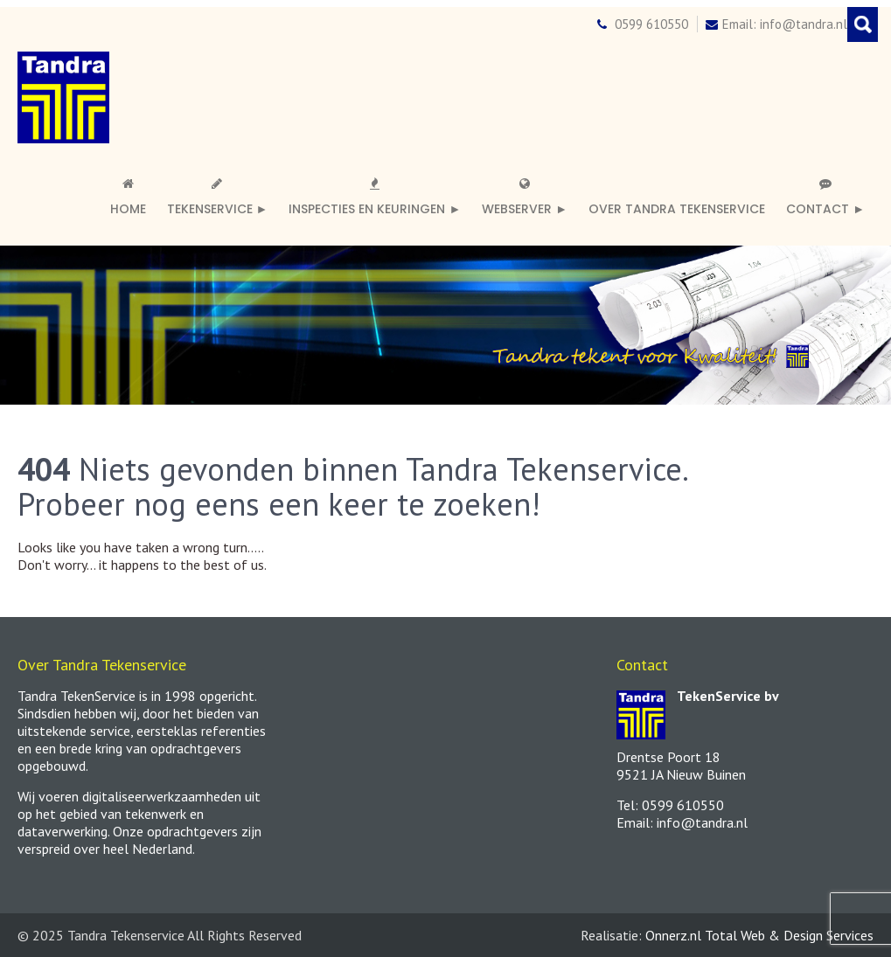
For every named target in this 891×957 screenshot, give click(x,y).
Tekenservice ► (217, 197)
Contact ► (825, 197)
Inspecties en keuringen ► (375, 197)
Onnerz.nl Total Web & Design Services (759, 935)
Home (128, 197)
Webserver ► (524, 197)
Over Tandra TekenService (676, 209)
